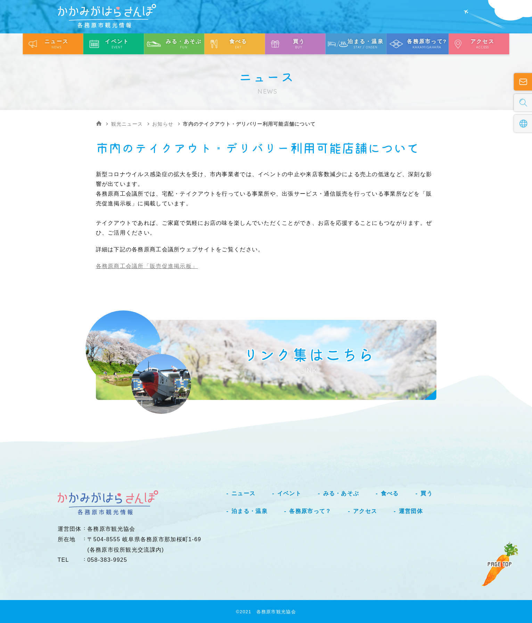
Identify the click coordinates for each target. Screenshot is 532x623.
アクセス (365, 511)
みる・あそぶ (341, 493)
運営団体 (411, 511)
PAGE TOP (500, 564)
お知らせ (162, 124)
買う (426, 493)
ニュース (243, 493)
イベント (289, 493)
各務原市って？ (310, 511)
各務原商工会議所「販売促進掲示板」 (147, 266)
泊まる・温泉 (249, 511)
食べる (390, 493)
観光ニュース (127, 124)
